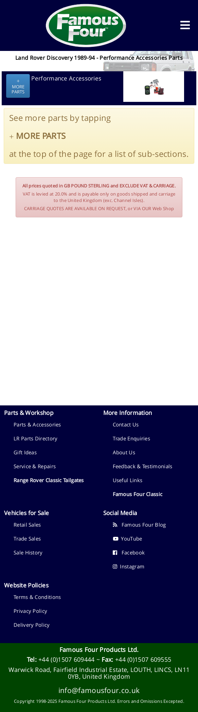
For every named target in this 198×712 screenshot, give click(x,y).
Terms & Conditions (37, 597)
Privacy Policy (30, 610)
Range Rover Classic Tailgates (49, 480)
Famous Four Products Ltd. (99, 649)
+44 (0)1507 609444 (66, 659)
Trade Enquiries (131, 438)
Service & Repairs (35, 466)
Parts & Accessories (37, 424)
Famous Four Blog (139, 524)
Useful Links (128, 480)
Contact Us (126, 424)
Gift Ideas (25, 452)
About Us (124, 452)
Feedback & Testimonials (143, 466)
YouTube (127, 538)
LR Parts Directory (35, 438)
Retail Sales (27, 524)
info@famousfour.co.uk (99, 690)
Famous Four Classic (138, 494)
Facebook (129, 552)
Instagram (129, 566)
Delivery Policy (32, 624)
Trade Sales (27, 538)
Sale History (28, 552)
